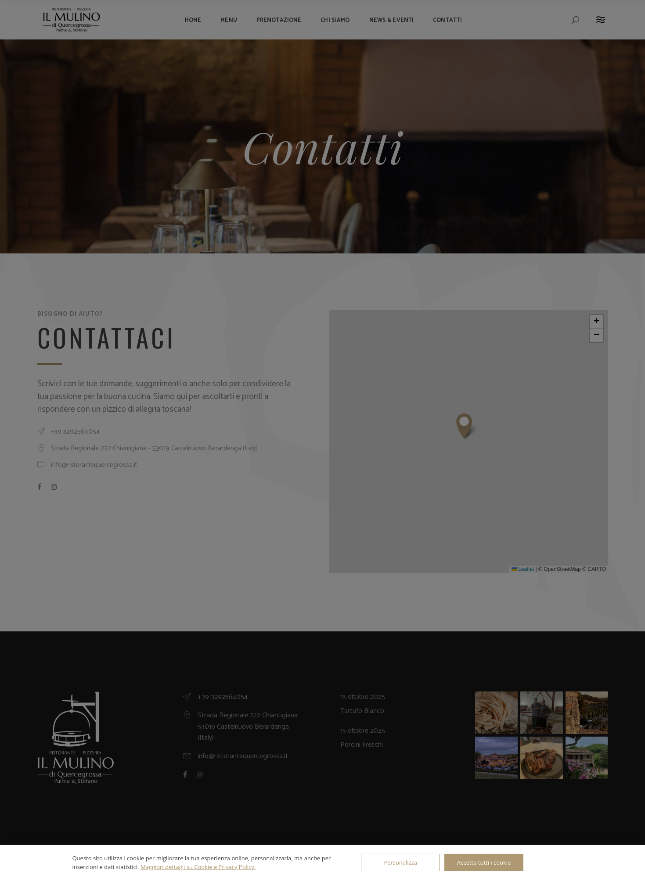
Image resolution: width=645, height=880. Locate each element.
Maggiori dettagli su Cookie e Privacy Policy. (198, 867)
